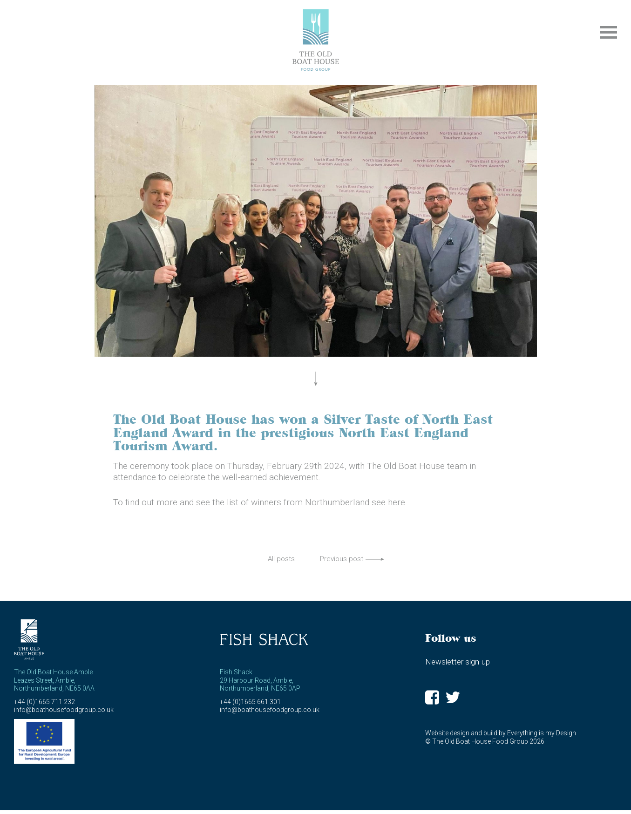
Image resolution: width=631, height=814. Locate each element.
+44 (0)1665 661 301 (250, 701)
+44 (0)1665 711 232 (44, 701)
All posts (281, 559)
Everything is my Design (541, 733)
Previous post (341, 559)
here (396, 502)
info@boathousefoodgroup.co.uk (64, 709)
